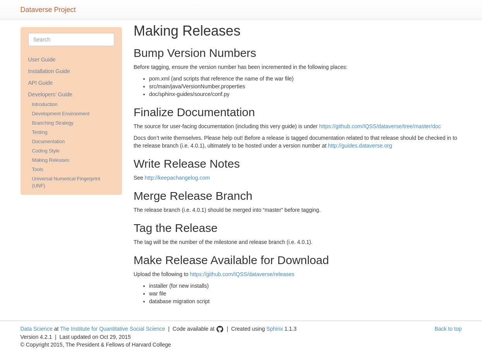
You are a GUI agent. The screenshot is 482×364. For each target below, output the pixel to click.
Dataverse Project (48, 9)
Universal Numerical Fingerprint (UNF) (66, 182)
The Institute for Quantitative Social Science (112, 329)
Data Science (37, 329)
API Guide (40, 83)
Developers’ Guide (50, 94)
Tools (37, 169)
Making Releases (51, 160)
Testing (40, 132)
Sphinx (274, 329)
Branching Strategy (53, 123)
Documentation (48, 141)
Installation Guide (49, 71)
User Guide (42, 60)
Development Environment (60, 114)
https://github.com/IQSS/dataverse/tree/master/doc (380, 126)
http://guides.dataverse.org (360, 146)
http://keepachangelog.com (177, 178)
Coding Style (46, 151)
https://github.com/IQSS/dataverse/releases (242, 274)
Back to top (447, 329)
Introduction (45, 104)
